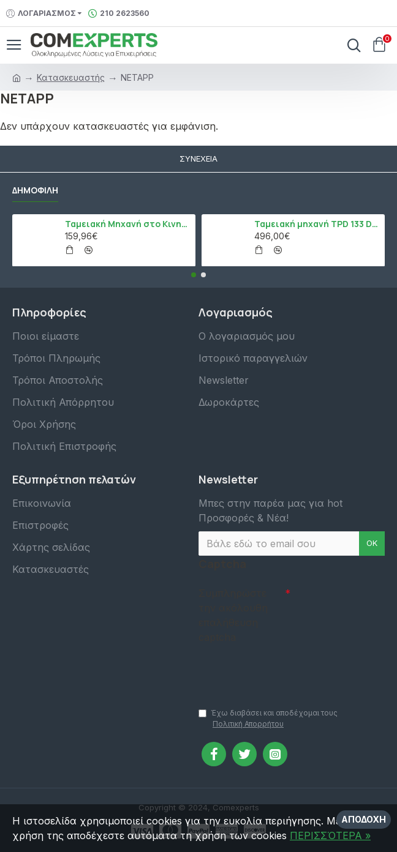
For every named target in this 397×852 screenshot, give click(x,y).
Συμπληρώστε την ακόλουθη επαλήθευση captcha (233, 615)
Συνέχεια (198, 158)
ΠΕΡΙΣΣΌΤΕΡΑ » (330, 835)
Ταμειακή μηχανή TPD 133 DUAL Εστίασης (317, 224)
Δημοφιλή (35, 190)
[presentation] (284, 670)
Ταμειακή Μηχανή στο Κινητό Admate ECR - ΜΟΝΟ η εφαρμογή (128, 224)
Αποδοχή (363, 819)
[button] (193, 274)
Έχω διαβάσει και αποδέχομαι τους (268, 719)
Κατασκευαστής (71, 77)
